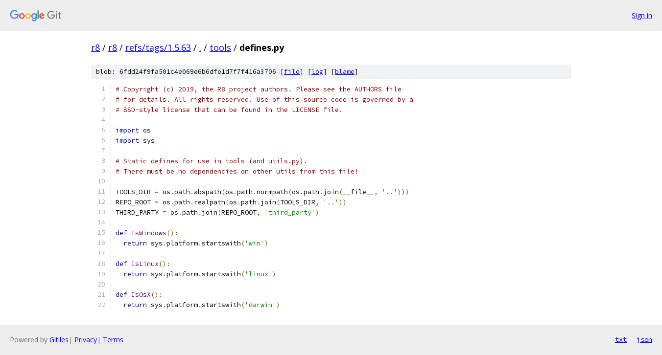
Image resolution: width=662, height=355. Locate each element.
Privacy (85, 339)
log (317, 71)
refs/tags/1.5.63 (158, 47)
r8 (95, 47)
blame (345, 71)
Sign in (642, 15)
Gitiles (59, 339)
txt (621, 339)
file (292, 71)
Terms (113, 339)
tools (220, 47)
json (644, 339)
